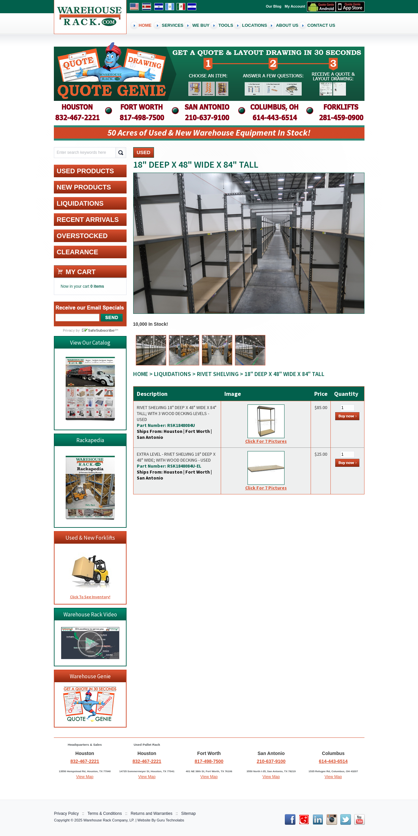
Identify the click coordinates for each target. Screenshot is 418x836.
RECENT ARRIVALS (88, 219)
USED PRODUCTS (85, 171)
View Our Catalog (90, 342)
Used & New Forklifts (90, 537)
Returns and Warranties (151, 813)
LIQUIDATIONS (172, 374)
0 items (97, 286)
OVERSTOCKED (82, 235)
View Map (84, 776)
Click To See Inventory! (90, 596)
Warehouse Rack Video (90, 614)
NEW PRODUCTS (84, 187)
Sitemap (188, 813)
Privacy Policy (66, 813)
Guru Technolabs (170, 820)
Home (140, 374)
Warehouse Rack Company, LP (108, 820)
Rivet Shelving (218, 374)
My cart (81, 271)
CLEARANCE (77, 252)
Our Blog (274, 6)
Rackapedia (90, 440)
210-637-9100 (271, 761)
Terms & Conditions (105, 813)
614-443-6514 (333, 761)
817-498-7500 (209, 761)
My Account (295, 6)
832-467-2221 (84, 761)
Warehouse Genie (90, 676)
